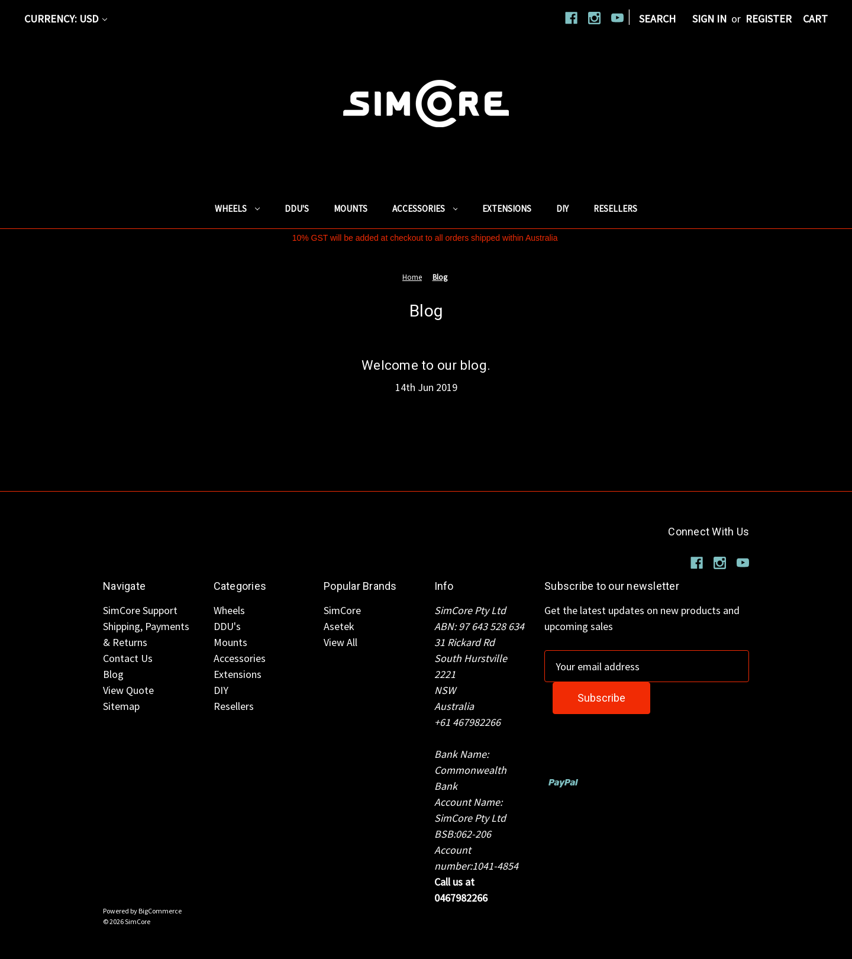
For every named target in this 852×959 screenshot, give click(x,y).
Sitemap (121, 706)
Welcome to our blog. (426, 365)
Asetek (339, 626)
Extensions (506, 208)
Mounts (350, 208)
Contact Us (128, 658)
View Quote (128, 690)
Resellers (615, 208)
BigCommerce (160, 910)
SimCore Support (140, 610)
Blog (113, 674)
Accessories (425, 208)
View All (340, 642)
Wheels (237, 208)
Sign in (709, 18)
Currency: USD (65, 18)
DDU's (297, 208)
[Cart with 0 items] (815, 18)
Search (657, 18)
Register (769, 18)
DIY (562, 208)
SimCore (342, 610)
